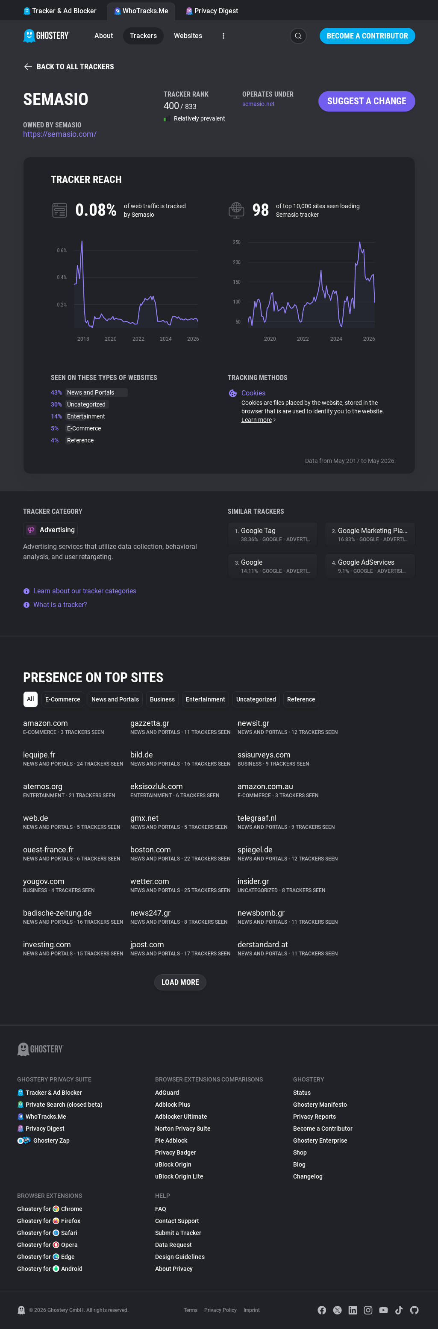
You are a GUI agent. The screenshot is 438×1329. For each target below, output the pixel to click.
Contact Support (177, 1220)
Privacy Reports (314, 1116)
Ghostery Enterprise (320, 1140)
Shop (300, 1152)
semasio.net (258, 103)
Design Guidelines (180, 1256)
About (103, 36)
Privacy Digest (211, 11)
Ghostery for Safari (47, 1232)
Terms (190, 1310)
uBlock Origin (173, 1164)
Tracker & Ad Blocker (60, 11)
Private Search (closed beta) (60, 1104)
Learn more (259, 419)
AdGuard (167, 1092)
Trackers (143, 36)
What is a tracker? (55, 605)
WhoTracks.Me (141, 11)
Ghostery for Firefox (48, 1220)
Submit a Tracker (178, 1232)
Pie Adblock (171, 1140)
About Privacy (174, 1268)
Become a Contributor (367, 35)
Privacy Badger (175, 1152)
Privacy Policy (220, 1310)
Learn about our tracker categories (79, 591)
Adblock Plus (172, 1104)
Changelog (308, 1176)
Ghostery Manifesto (320, 1104)
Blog (299, 1164)
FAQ (160, 1208)
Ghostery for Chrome (49, 1208)
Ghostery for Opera (47, 1244)
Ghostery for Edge (46, 1256)
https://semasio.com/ (60, 134)
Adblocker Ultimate (181, 1116)
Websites (188, 36)
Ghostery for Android (49, 1268)
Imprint (252, 1310)
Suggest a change (366, 101)
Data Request (173, 1244)
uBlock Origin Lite (179, 1176)
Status (302, 1092)
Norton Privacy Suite (183, 1128)
